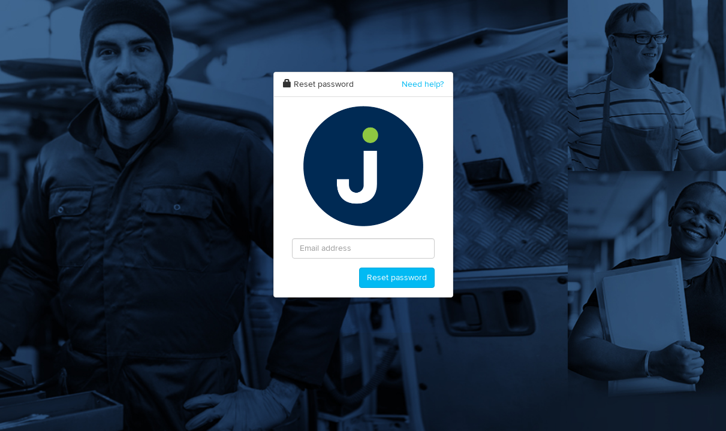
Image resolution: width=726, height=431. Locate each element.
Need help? (423, 84)
